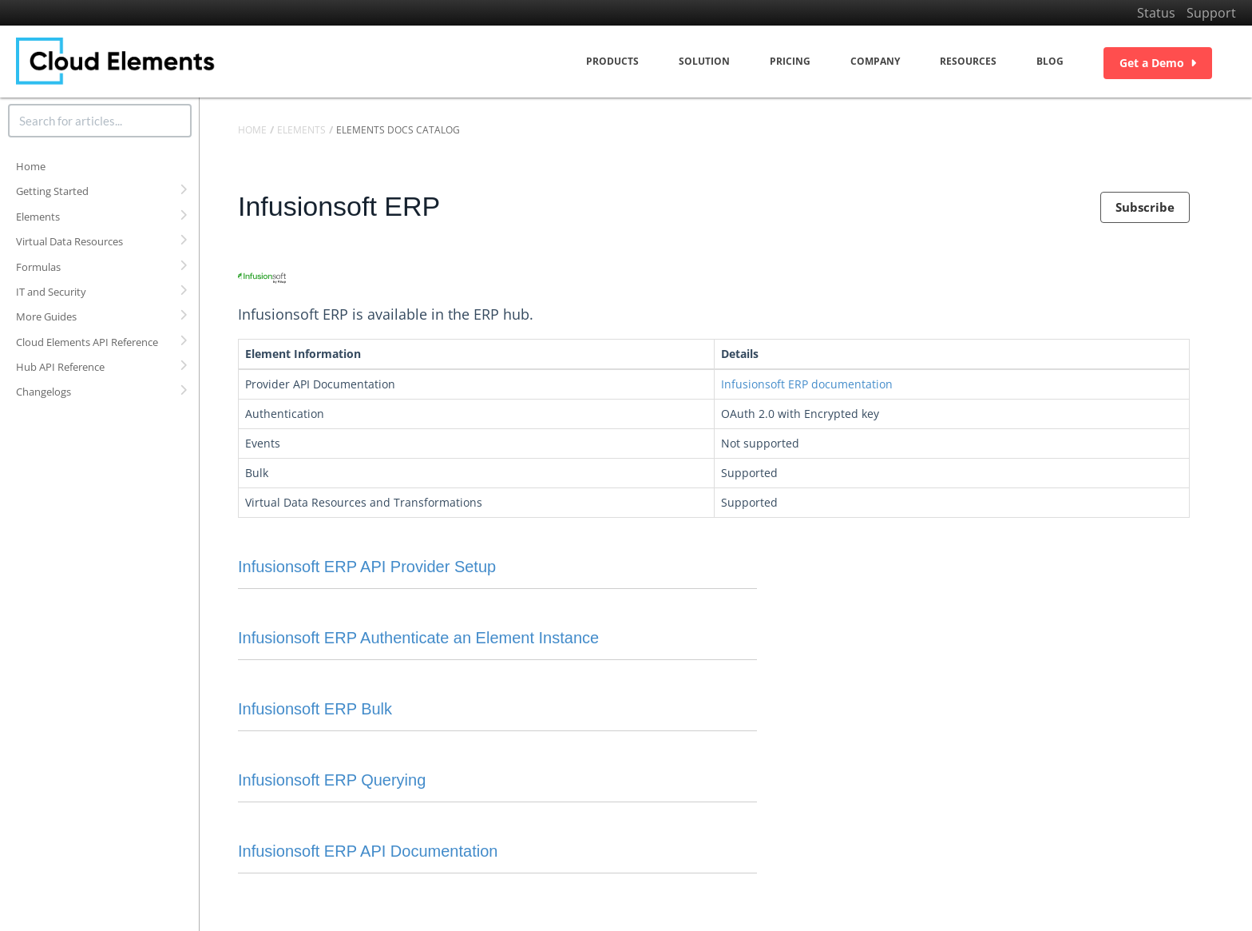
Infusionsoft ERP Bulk (315, 709)
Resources (968, 61)
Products (612, 61)
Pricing (790, 61)
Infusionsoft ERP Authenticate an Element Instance (418, 638)
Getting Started (52, 191)
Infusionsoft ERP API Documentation (367, 851)
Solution (704, 61)
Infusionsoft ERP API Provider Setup (367, 566)
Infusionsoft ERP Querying (332, 780)
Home (31, 166)
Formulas (38, 267)
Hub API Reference (60, 367)
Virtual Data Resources (69, 241)
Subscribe (1145, 207)
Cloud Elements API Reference (87, 342)
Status (1156, 13)
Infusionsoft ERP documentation (807, 384)
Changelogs (43, 391)
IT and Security (51, 291)
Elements (38, 216)
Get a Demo (1157, 62)
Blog (1050, 61)
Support (1211, 13)
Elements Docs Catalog (398, 130)
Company (875, 61)
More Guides (46, 316)
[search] (100, 120)
